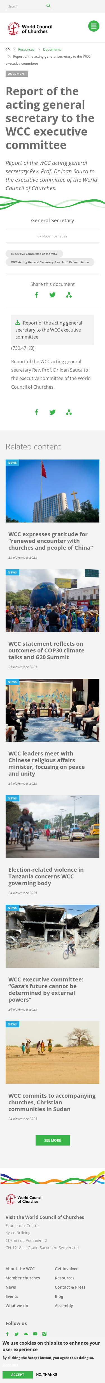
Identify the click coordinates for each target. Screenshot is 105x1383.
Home (8, 49)
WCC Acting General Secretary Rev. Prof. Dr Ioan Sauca (50, 262)
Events (12, 1296)
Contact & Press (70, 1287)
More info (10, 1365)
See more (52, 1140)
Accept (17, 1374)
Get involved (67, 1268)
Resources (26, 49)
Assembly (64, 1305)
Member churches (23, 1278)
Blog (59, 1296)
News (11, 1287)
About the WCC (20, 1268)
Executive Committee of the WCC (34, 254)
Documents (52, 49)
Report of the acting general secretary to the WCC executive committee (48, 330)
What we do (17, 1305)
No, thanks (46, 1375)
